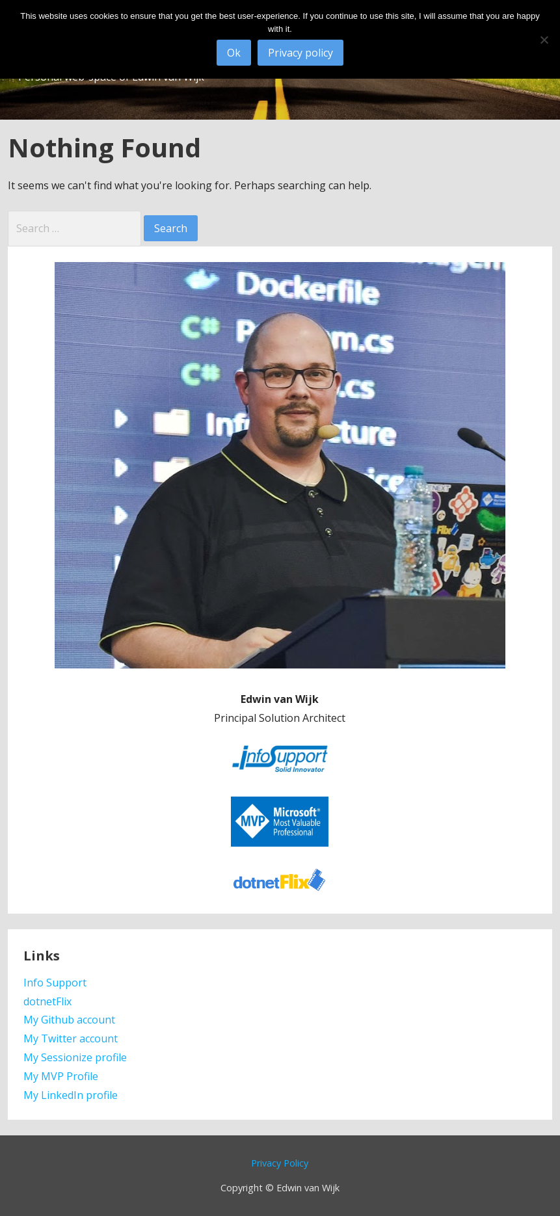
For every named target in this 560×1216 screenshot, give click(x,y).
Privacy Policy (279, 1163)
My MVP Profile (60, 1076)
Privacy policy (300, 53)
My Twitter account (70, 1038)
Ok (234, 53)
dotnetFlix (47, 1001)
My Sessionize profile (75, 1057)
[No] (543, 39)
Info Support (55, 982)
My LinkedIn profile (70, 1095)
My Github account (69, 1019)
